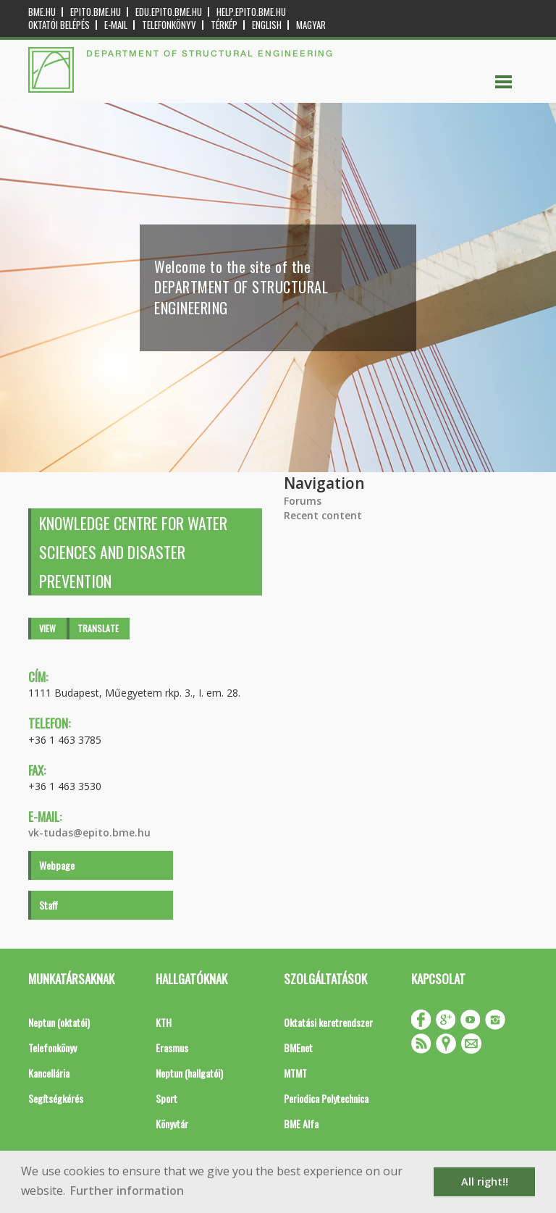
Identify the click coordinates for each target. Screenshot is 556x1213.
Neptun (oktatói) (59, 1022)
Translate (98, 628)
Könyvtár (172, 1123)
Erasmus (172, 1047)
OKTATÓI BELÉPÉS (59, 25)
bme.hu (42, 12)
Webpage (57, 865)
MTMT (295, 1072)
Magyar (311, 25)
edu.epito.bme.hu (168, 12)
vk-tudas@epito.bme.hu (89, 832)
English (267, 25)
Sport (166, 1098)
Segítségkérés (55, 1098)
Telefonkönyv (169, 25)
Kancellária (49, 1072)
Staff (48, 904)
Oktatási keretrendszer (328, 1022)
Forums (302, 501)
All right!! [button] (484, 1181)
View (47, 628)
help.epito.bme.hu (251, 12)
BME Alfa (301, 1123)
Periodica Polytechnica (326, 1098)
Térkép (224, 25)
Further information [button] (127, 1191)
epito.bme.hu (95, 12)
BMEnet (298, 1047)
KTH (164, 1022)
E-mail (115, 25)
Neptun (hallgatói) (189, 1072)
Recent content (323, 515)
